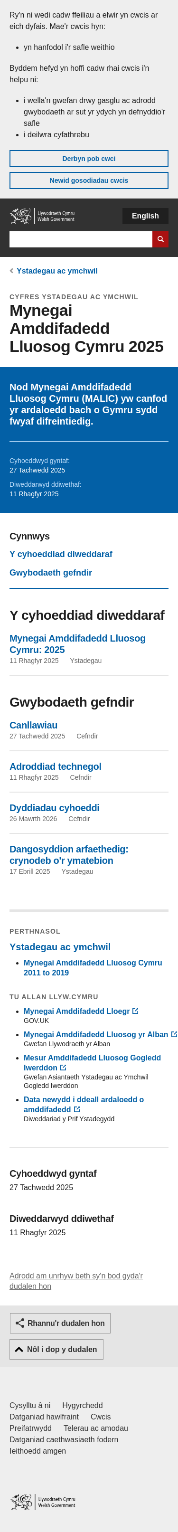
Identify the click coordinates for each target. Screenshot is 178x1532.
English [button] (145, 216)
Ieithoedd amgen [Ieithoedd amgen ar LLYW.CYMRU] (37, 1451)
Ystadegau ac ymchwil (57, 271)
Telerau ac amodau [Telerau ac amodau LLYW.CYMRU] (96, 1428)
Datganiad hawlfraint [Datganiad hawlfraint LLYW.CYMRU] (44, 1417)
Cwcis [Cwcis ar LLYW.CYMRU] (101, 1417)
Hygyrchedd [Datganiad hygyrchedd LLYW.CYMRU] (82, 1405)
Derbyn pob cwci (88, 158)
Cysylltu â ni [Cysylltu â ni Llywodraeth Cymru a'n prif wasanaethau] (29, 1405)
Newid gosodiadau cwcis (89, 180)
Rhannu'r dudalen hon (66, 1323)
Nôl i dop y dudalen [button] (62, 1349)
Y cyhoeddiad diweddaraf (60, 554)
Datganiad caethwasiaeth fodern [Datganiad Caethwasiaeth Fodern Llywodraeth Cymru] (64, 1440)
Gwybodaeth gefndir (50, 572)
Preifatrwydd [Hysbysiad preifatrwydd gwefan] (30, 1428)
